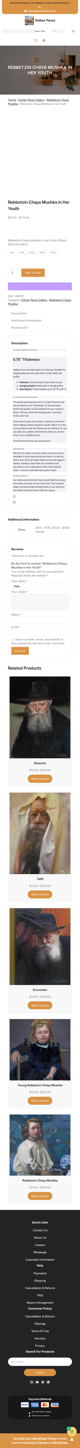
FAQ (40, 1295)
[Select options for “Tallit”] (40, 894)
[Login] (43, 40)
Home (12, 100)
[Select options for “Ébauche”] (40, 779)
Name (16, 614)
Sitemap (40, 1324)
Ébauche (40, 763)
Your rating (19, 581)
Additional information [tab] (26, 320)
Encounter (40, 990)
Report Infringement (40, 1302)
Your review (20, 591)
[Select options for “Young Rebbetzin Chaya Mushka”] (40, 1101)
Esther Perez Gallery (31, 100)
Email (15, 627)
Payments (40, 1273)
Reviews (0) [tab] (19, 327)
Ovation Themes (36, 1442)
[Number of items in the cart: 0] (35, 40)
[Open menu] (73, 31)
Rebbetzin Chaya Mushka (40, 1180)
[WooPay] (40, 286)
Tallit (40, 879)
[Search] (54, 31)
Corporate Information (40, 1259)
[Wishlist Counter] (40, 496)
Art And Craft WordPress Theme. (35, 1438)
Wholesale (40, 1252)
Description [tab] (19, 313)
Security (40, 1338)
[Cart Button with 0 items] (72, 1432)
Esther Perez (45, 20)
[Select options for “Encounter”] (40, 1005)
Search (40, 1372)
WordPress (60, 1442)
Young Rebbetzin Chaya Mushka (40, 1085)
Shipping (40, 1280)
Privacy (40, 1346)
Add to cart (33, 272)
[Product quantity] (13, 273)
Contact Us (40, 1230)
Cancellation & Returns (40, 1288)
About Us (40, 1237)
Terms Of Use (40, 1331)
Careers (40, 1245)
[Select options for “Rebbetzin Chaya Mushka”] (40, 1196)
